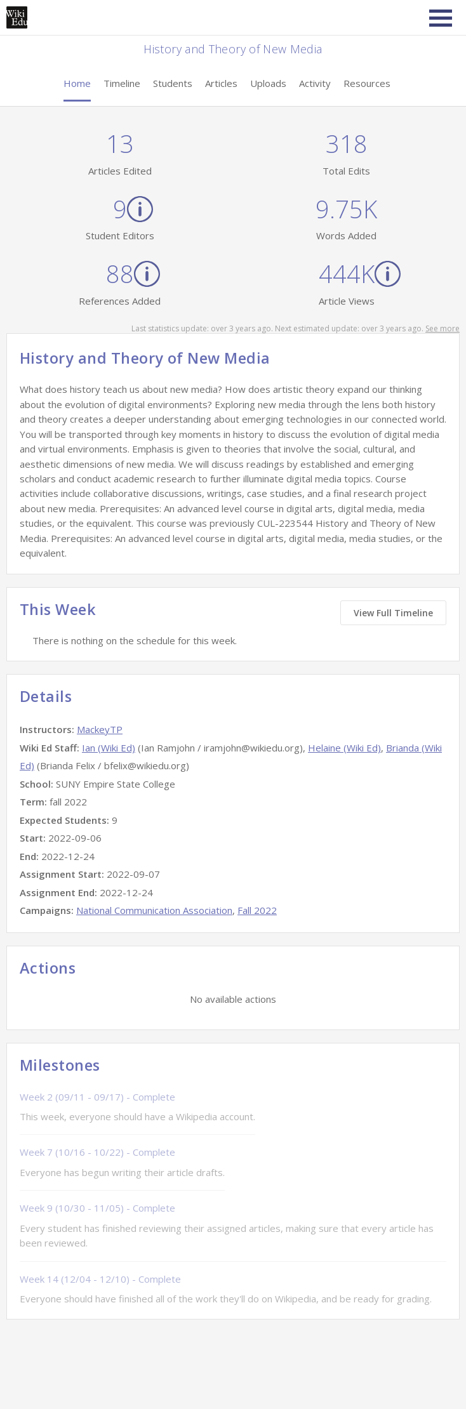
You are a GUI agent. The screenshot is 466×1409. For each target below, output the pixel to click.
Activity (315, 83)
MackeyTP (100, 729)
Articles (221, 83)
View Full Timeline (393, 613)
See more (442, 328)
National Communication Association (154, 910)
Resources (366, 83)
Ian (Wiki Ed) (108, 747)
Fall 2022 (257, 910)
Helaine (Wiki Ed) (344, 747)
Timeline (121, 83)
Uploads (268, 83)
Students (172, 83)
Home (77, 83)
